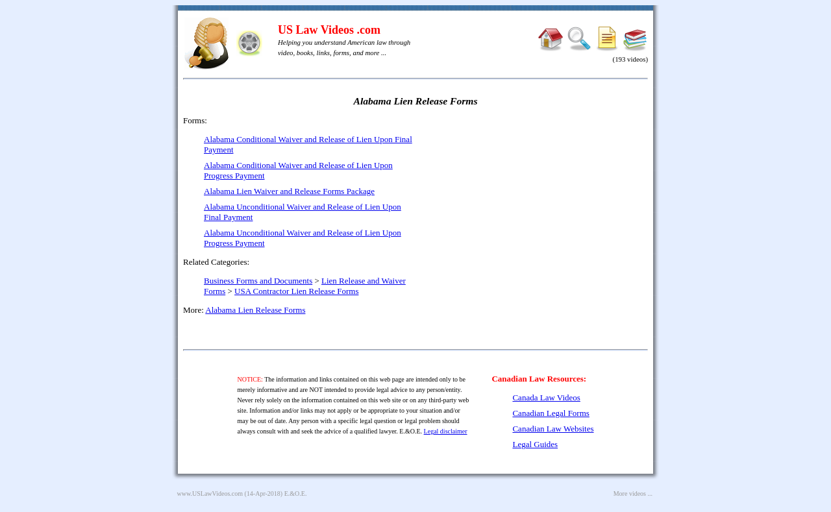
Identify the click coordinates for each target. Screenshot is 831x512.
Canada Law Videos (546, 397)
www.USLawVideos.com (210, 493)
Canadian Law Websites (552, 428)
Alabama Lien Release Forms (255, 310)
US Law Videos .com (329, 29)
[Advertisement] (536, 208)
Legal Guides (535, 444)
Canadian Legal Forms (550, 413)
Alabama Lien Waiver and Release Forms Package (289, 191)
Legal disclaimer (445, 431)
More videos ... (633, 493)
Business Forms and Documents (258, 281)
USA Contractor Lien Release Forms (296, 291)
